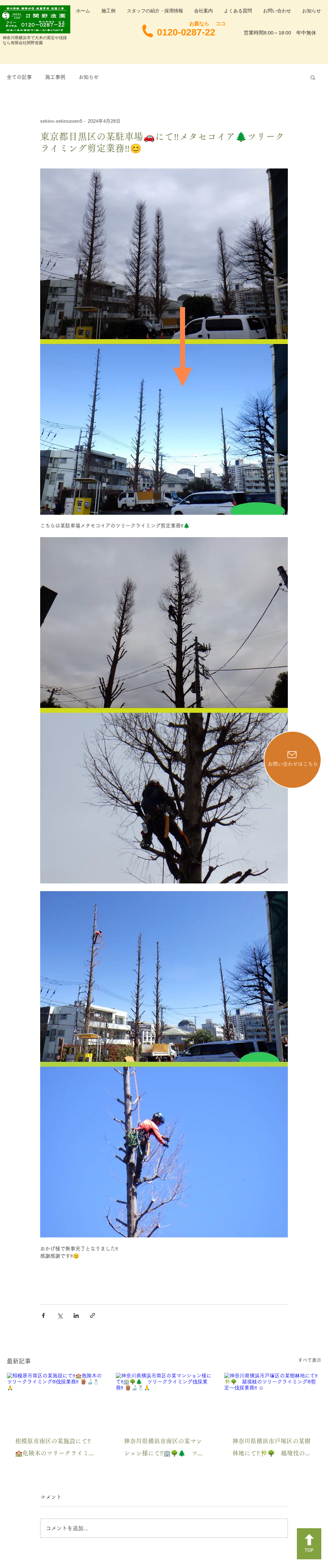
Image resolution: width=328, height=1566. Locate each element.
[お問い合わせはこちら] (292, 760)
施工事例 (55, 77)
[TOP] (309, 1543)
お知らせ (89, 77)
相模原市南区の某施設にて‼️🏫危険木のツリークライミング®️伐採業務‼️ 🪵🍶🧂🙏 (55, 1448)
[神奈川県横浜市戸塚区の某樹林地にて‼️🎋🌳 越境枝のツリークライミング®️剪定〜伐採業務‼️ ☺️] (272, 1400)
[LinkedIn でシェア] (76, 1315)
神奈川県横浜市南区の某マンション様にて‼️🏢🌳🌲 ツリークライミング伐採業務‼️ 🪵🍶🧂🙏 (163, 1448)
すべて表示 (309, 1360)
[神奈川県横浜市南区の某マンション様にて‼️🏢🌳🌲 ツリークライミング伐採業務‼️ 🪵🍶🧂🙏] (164, 1400)
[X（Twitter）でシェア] (60, 1315)
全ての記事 (19, 77)
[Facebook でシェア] (43, 1315)
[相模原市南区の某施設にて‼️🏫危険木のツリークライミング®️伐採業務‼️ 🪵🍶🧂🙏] (55, 1400)
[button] (313, 77)
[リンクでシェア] (92, 1315)
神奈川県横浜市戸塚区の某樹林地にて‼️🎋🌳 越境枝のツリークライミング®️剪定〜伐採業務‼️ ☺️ (271, 1448)
